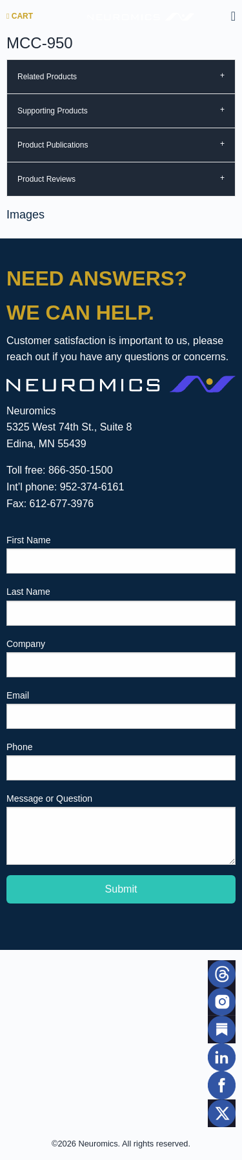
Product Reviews (46, 179)
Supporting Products (52, 110)
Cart (19, 16)
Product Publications (52, 145)
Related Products (47, 76)
